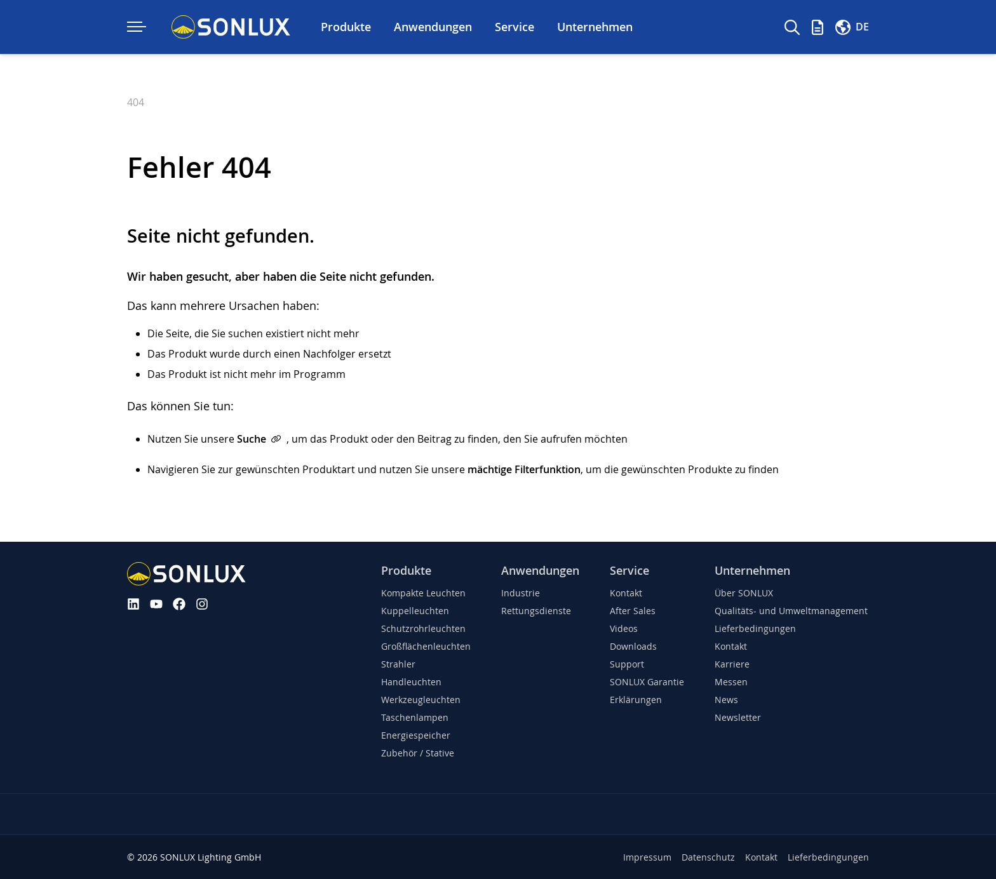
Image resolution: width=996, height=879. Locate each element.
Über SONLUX (744, 593)
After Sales (633, 611)
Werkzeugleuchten (421, 700)
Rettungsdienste (536, 611)
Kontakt (626, 593)
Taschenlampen (414, 717)
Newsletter (738, 717)
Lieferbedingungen (755, 628)
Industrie (520, 593)
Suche (251, 439)
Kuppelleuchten (415, 611)
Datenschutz (708, 857)
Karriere (732, 664)
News (726, 700)
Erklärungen (636, 700)
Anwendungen (540, 571)
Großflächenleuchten (426, 646)
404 (135, 102)
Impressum (647, 857)
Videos (624, 628)
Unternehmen (752, 571)
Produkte (406, 571)
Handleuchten (411, 682)
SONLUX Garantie (647, 682)
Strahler (398, 664)
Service (629, 571)
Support (627, 664)
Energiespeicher (415, 735)
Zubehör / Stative (417, 753)
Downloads (633, 646)
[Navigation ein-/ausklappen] (136, 27)
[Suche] (792, 27)
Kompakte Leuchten (423, 593)
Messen (731, 682)
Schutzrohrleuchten (423, 628)
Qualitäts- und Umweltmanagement (791, 611)
